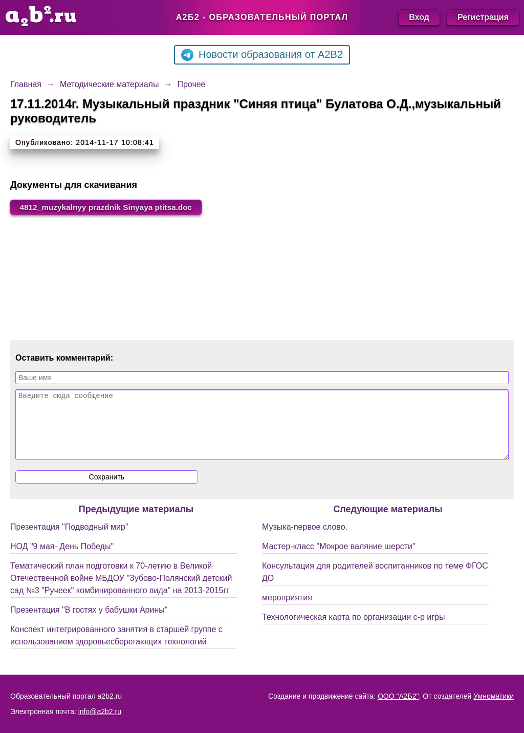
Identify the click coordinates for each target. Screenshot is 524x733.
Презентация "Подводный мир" (69, 539)
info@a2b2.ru (99, 711)
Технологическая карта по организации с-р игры (353, 629)
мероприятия (287, 610)
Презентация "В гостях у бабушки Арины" (88, 622)
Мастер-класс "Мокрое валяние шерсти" (339, 559)
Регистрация (483, 17)
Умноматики (493, 696)
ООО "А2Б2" (398, 696)
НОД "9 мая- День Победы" (62, 559)
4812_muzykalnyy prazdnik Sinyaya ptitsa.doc (110, 207)
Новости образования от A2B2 (262, 55)
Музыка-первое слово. (304, 539)
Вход (419, 17)
